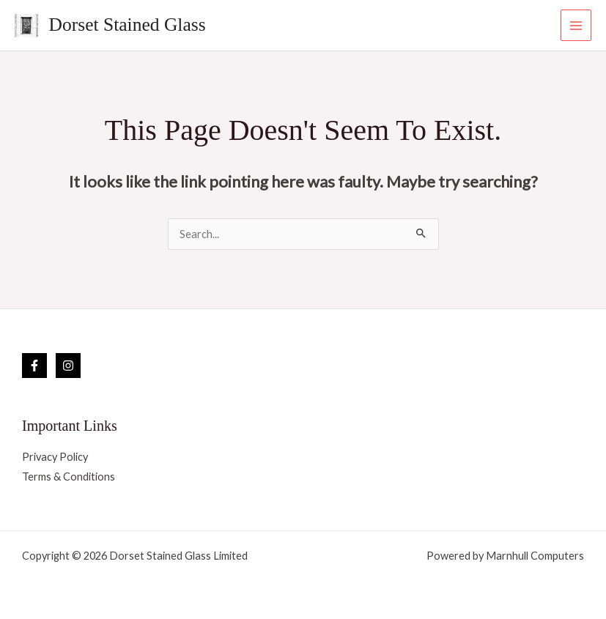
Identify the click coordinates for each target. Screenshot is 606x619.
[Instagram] (68, 365)
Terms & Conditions (68, 476)
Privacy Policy (55, 457)
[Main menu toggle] (576, 25)
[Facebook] (34, 365)
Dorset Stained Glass (127, 24)
